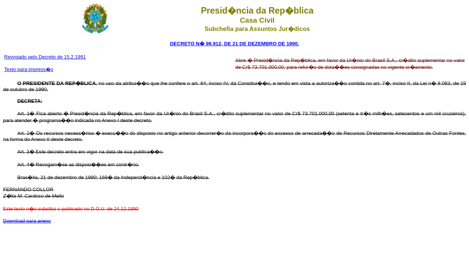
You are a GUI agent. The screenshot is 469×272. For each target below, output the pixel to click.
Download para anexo (27, 221)
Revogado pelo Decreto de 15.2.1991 (45, 57)
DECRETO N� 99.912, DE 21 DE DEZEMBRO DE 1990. (234, 43)
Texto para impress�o (28, 69)
